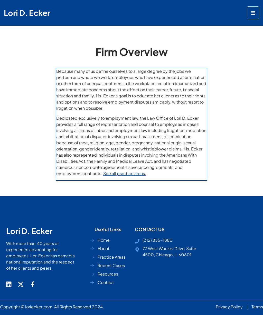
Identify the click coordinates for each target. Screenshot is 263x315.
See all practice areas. (124, 173)
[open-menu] (253, 12)
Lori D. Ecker (27, 13)
